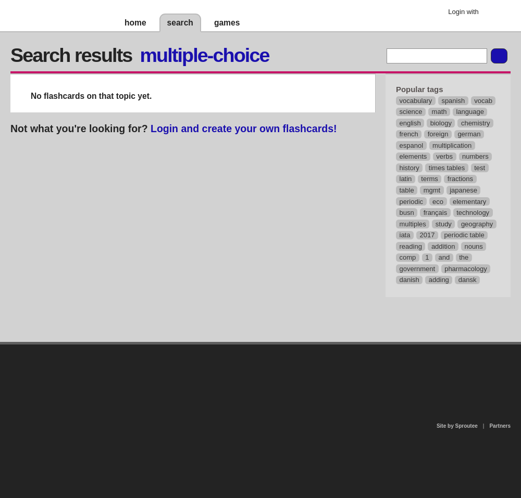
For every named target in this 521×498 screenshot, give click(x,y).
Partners (500, 426)
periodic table (464, 235)
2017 (427, 235)
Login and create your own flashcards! (244, 128)
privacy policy (294, 349)
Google (494, 13)
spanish (453, 101)
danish (409, 280)
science (411, 112)
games (227, 22)
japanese (463, 190)
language (470, 112)
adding (439, 280)
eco (437, 202)
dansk (467, 280)
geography (477, 224)
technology (472, 212)
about (126, 387)
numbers (475, 156)
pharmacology (465, 269)
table (407, 190)
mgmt (432, 190)
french (409, 134)
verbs (444, 156)
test (479, 168)
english (410, 123)
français (436, 212)
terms (429, 179)
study (444, 224)
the (463, 257)
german (468, 134)
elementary (469, 202)
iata (405, 235)
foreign (438, 134)
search (180, 22)
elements (413, 156)
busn (407, 212)
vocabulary (416, 101)
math (439, 112)
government (418, 269)
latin (406, 179)
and (444, 257)
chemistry (475, 123)
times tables (447, 168)
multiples (413, 224)
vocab (483, 101)
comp (408, 257)
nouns (473, 246)
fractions (460, 179)
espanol (412, 145)
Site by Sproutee (457, 426)
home (135, 22)
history (409, 168)
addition (443, 246)
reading (411, 246)
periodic (412, 202)
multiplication (452, 145)
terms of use (342, 374)
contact (255, 371)
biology (441, 123)
